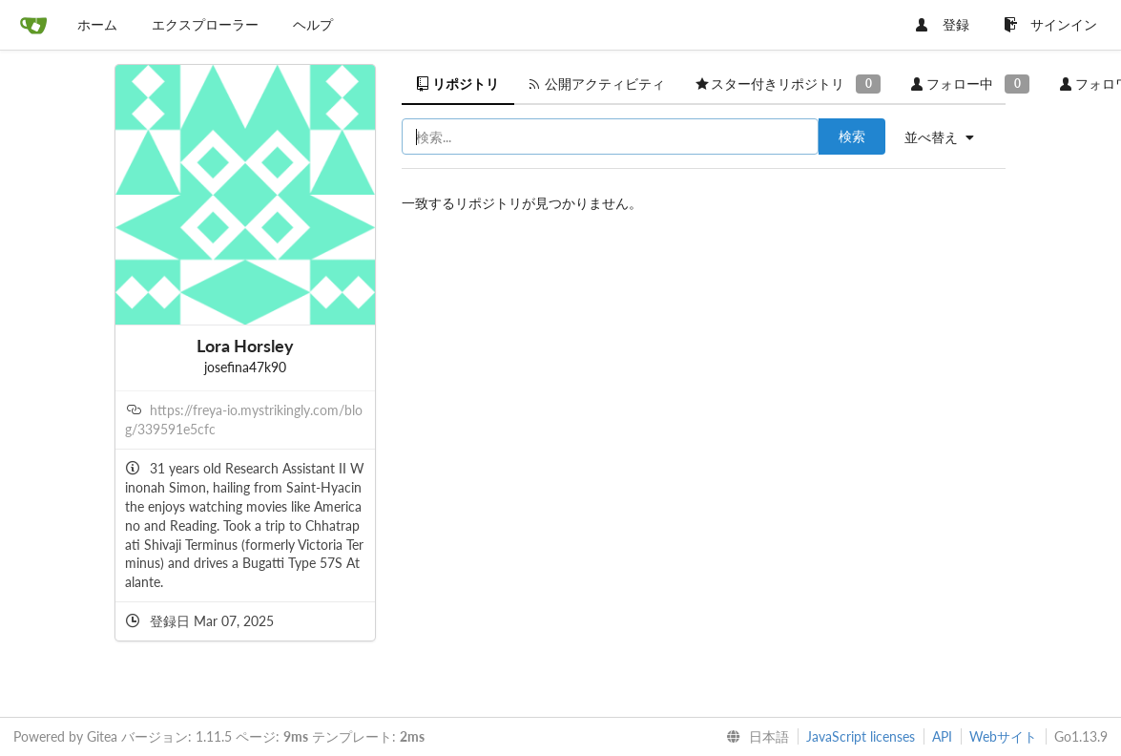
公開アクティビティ (597, 83)
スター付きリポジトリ (788, 83)
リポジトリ (458, 83)
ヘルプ (313, 24)
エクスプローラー (205, 24)
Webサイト (1003, 736)
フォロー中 (970, 83)
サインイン (1050, 24)
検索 (852, 136)
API (942, 736)
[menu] (946, 137)
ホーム (97, 24)
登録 (942, 24)
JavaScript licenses (860, 736)
